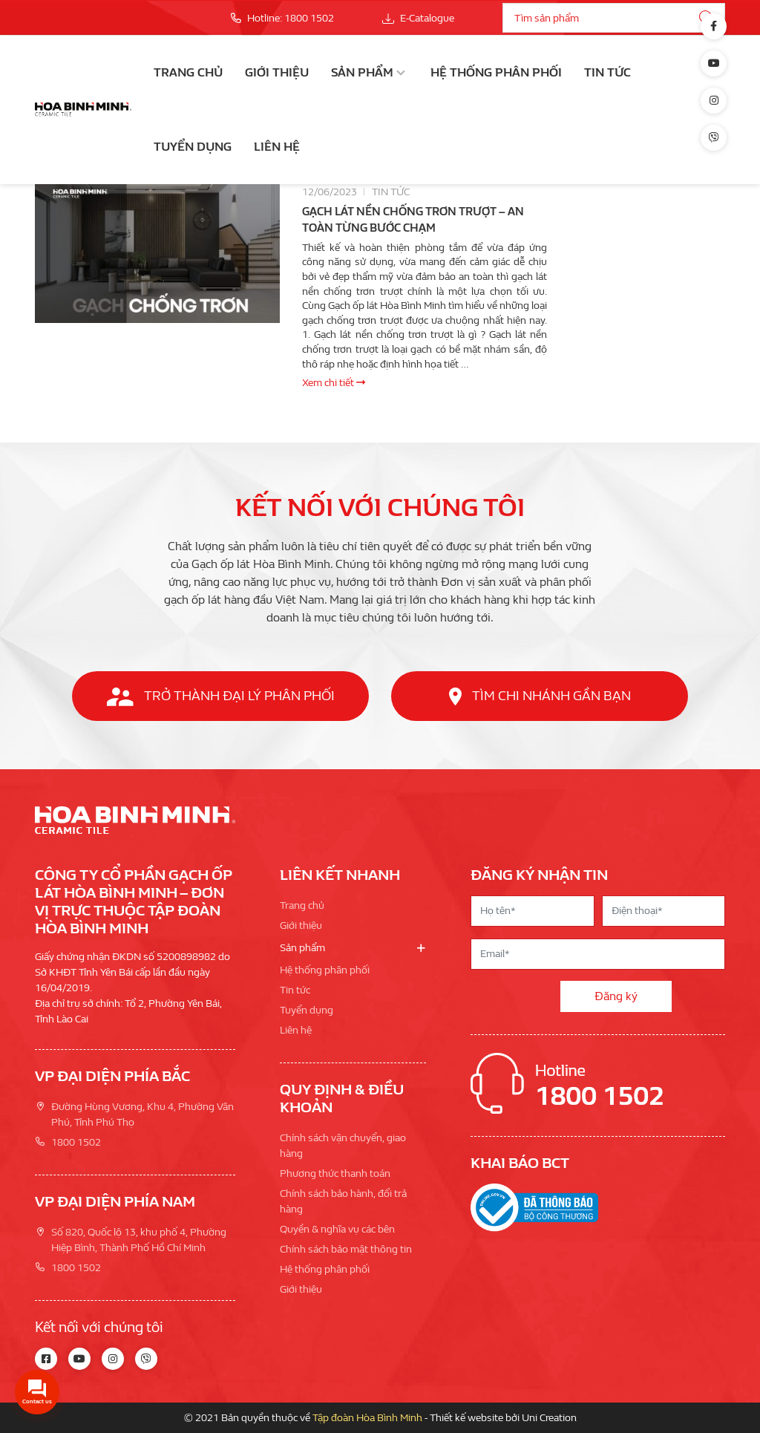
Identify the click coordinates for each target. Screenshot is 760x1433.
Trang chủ (188, 72)
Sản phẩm (362, 72)
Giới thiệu (277, 72)
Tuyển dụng (193, 147)
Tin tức (607, 72)
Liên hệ (277, 147)
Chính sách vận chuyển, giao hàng (343, 1146)
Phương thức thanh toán (335, 1173)
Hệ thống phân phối (496, 72)
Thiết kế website (466, 1417)
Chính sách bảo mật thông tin (346, 1249)
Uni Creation (549, 1417)
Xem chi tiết (333, 382)
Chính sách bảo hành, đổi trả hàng (343, 1201)
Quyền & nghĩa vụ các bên (337, 1229)
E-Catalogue (418, 18)
